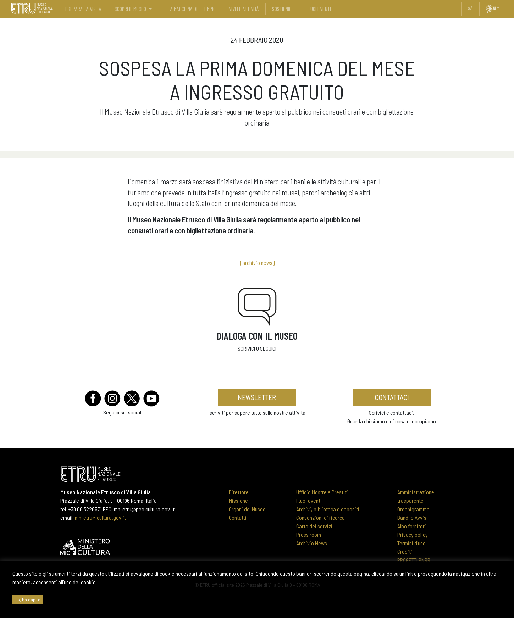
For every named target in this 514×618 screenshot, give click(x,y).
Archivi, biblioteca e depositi (327, 509)
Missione (238, 500)
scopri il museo (130, 8)
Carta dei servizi (314, 526)
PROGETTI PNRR (413, 560)
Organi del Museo (247, 509)
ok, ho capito (27, 599)
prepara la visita (83, 8)
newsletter (257, 397)
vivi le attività (244, 8)
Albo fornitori (411, 526)
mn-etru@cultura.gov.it (100, 517)
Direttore (239, 492)
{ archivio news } (257, 262)
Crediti (404, 551)
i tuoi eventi (318, 8)
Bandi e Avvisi (412, 517)
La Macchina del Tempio (192, 8)
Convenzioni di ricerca (320, 517)
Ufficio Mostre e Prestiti (322, 492)
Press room (308, 534)
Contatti (238, 517)
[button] (501, 7)
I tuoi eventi (309, 500)
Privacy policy (412, 534)
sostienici (282, 8)
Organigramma (413, 509)
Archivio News (311, 543)
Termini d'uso (411, 543)
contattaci (392, 397)
